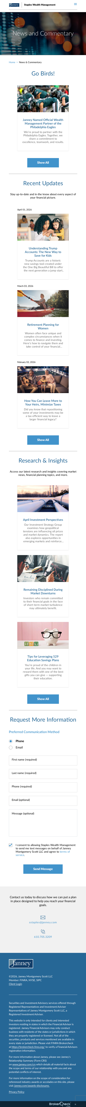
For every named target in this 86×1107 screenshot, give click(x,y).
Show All (43, 162)
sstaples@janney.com (43, 922)
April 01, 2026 (24, 210)
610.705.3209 (43, 937)
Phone (20, 741)
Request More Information (43, 720)
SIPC (39, 980)
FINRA (23, 980)
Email (19, 747)
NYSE (32, 980)
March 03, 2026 (25, 286)
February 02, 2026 (26, 362)
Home (12, 62)
